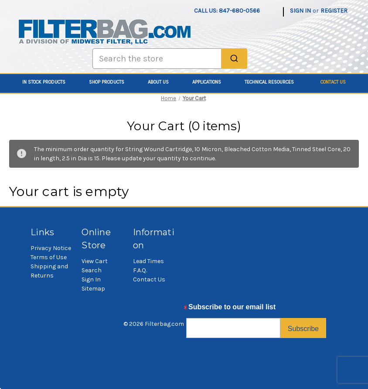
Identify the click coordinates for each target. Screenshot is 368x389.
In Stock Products (48, 82)
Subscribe (303, 328)
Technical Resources (274, 82)
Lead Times (148, 261)
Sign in (300, 10)
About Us (163, 82)
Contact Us (333, 82)
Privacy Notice (51, 248)
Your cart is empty (69, 191)
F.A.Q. (140, 270)
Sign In (91, 279)
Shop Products (111, 82)
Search (92, 270)
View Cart (95, 261)
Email (195, 309)
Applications (211, 82)
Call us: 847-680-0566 (227, 10)
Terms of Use (49, 257)
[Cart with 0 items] (354, 6)
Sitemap (93, 288)
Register (334, 10)
